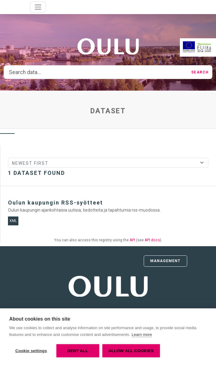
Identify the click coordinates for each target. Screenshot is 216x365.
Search (200, 72)
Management (165, 261)
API (132, 240)
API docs (152, 240)
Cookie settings (31, 350)
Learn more (142, 334)
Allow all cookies (131, 350)
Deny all (77, 350)
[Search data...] (96, 72)
